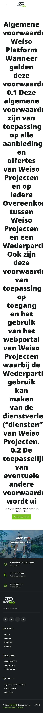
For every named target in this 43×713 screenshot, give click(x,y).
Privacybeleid (10, 688)
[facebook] (5, 619)
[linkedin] (23, 619)
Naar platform (10, 661)
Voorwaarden (10, 669)
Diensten (8, 638)
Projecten (8, 642)
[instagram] (17, 619)
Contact (7, 646)
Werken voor (9, 665)
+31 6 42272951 (17, 573)
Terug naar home (21, 517)
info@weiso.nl (16, 584)
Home (7, 634)
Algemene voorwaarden (14, 684)
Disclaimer (8, 692)
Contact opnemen (21, 550)
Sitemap (37, 705)
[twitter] (11, 619)
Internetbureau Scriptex (13, 707)
